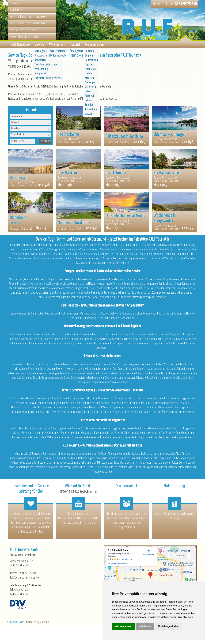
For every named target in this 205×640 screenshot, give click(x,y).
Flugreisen (15, 3)
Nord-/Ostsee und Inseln (24, 30)
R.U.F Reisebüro (20, 45)
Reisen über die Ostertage (24, 36)
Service (39, 45)
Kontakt (75, 45)
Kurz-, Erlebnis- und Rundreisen (27, 23)
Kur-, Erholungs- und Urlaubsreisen (29, 16)
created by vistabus (38, 623)
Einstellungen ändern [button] (168, 626)
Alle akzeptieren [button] (123, 626)
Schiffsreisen (17, 10)
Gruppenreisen (94, 45)
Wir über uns (57, 45)
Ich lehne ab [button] (145, 626)
